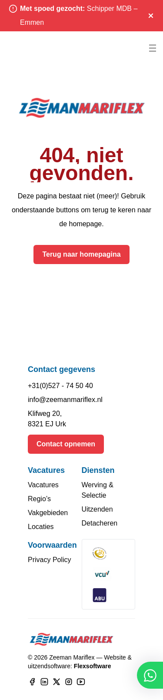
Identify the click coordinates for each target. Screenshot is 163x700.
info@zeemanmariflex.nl (65, 399)
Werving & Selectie (98, 490)
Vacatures (43, 485)
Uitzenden (97, 509)
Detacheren (100, 523)
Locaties (41, 526)
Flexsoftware (92, 666)
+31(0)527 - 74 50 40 (60, 385)
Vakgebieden (48, 512)
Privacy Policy (49, 559)
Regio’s (39, 498)
